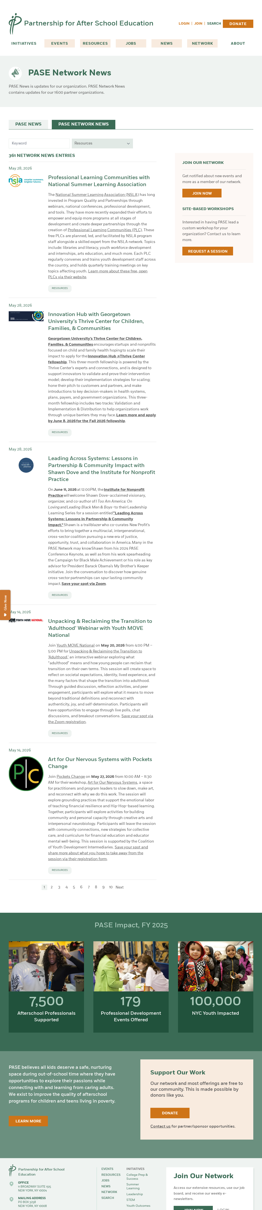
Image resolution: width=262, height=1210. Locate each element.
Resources (95, 44)
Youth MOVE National (76, 645)
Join (198, 23)
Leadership (134, 1194)
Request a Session (208, 251)
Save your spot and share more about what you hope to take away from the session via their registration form (98, 853)
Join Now (202, 193)
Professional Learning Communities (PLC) (105, 230)
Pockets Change (71, 777)
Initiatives (23, 44)
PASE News (28, 124)
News (167, 44)
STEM (130, 1200)
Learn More (28, 1121)
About (238, 44)
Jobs (131, 44)
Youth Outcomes (138, 1206)
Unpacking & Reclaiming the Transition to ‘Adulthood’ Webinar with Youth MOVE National (100, 628)
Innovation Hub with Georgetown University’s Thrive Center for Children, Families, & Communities (96, 321)
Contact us (160, 1127)
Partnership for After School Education (88, 23)
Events (59, 44)
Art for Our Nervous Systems (112, 783)
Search (214, 23)
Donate (238, 24)
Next (120, 887)
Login (184, 23)
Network (202, 44)
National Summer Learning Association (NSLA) (97, 195)
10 (111, 887)
